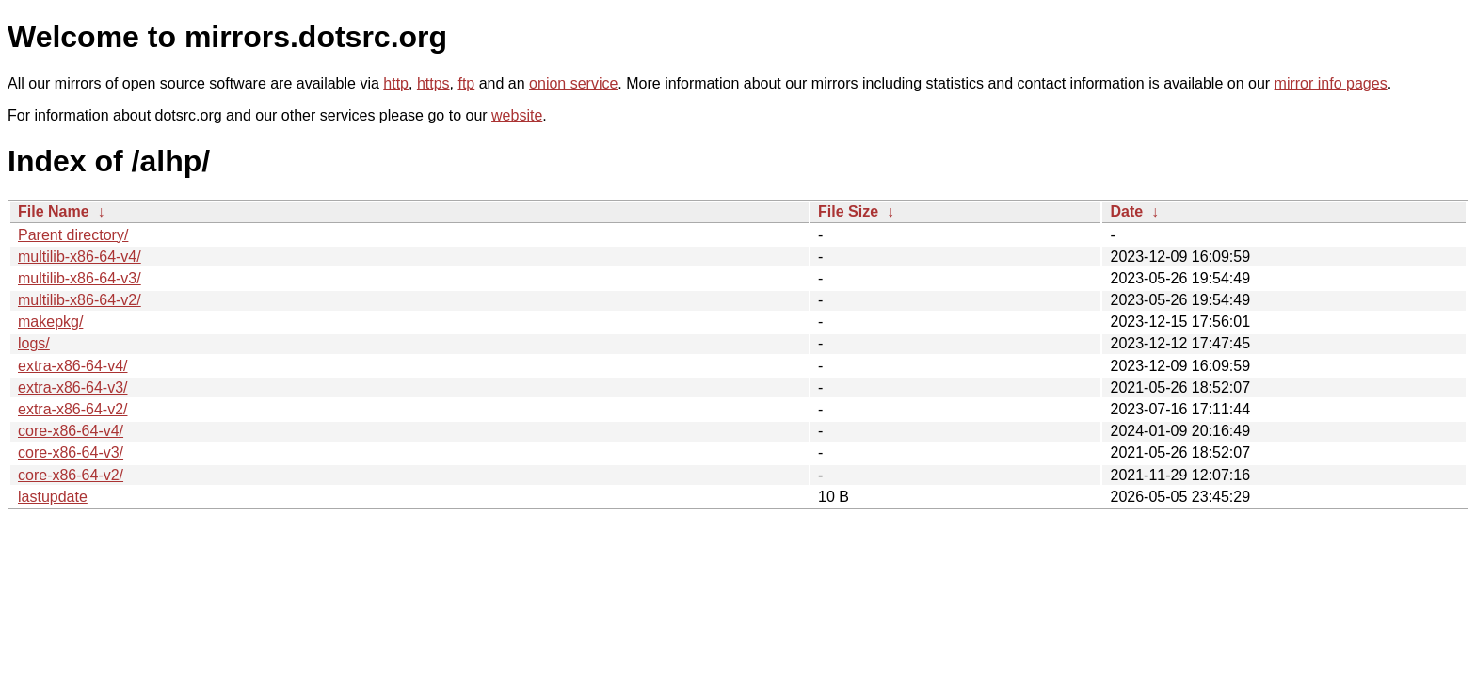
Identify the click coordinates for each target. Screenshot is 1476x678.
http (396, 83)
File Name (53, 211)
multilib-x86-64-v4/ (79, 257)
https (433, 83)
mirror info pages (1331, 83)
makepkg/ (50, 322)
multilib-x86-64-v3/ (79, 278)
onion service (573, 83)
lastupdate (53, 497)
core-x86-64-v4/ (70, 431)
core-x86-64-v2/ (70, 475)
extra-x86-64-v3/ (73, 387)
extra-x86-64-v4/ (73, 366)
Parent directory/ (73, 235)
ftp (465, 83)
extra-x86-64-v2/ (73, 409)
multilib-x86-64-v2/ (79, 300)
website (516, 115)
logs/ (34, 343)
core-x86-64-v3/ (70, 452)
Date (1126, 211)
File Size (848, 211)
